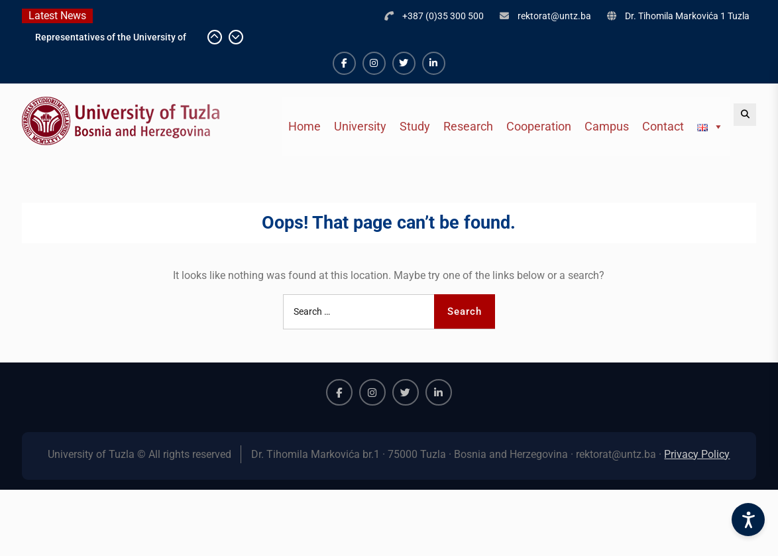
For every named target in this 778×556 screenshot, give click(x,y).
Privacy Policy (697, 454)
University (360, 126)
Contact (663, 126)
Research (468, 126)
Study (415, 126)
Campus (606, 126)
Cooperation (538, 126)
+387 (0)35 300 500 (443, 16)
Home (304, 126)
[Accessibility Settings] (748, 519)
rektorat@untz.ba (554, 16)
